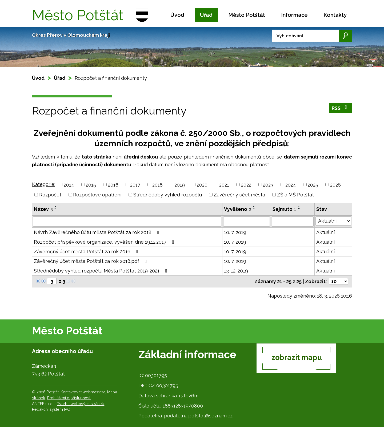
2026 (335, 184)
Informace (294, 15)
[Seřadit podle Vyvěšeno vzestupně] (254, 206)
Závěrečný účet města (239, 194)
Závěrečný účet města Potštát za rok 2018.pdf (91, 261)
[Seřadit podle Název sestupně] (56, 209)
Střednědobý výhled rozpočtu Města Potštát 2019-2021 (101, 271)
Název (43, 209)
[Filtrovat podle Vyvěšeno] (246, 221)
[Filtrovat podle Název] (127, 221)
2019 (179, 184)
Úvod (177, 15)
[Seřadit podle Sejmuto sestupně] (299, 209)
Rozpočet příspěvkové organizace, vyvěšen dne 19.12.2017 (105, 242)
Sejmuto (284, 209)
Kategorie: (43, 184)
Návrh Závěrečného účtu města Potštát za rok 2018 (97, 232)
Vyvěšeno (237, 209)
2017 (135, 184)
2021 (224, 184)
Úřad (206, 15)
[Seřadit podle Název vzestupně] (56, 206)
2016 (113, 184)
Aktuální (325, 232)
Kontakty (335, 15)
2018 (157, 184)
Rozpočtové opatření (97, 194)
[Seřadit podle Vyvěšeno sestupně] (254, 209)
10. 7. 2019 (235, 232)
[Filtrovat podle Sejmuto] (293, 221)
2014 (69, 184)
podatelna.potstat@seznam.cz (198, 415)
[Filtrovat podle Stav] (333, 221)
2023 (268, 184)
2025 (313, 184)
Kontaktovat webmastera (83, 392)
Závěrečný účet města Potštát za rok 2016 (87, 251)
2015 (91, 184)
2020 (202, 184)
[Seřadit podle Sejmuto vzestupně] (299, 206)
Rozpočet (50, 194)
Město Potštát (246, 15)
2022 (246, 184)
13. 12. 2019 (236, 271)
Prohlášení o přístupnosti (69, 398)
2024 (290, 184)
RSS (340, 108)
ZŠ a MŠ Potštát (295, 194)
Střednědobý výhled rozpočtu (167, 194)
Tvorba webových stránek (80, 403)
